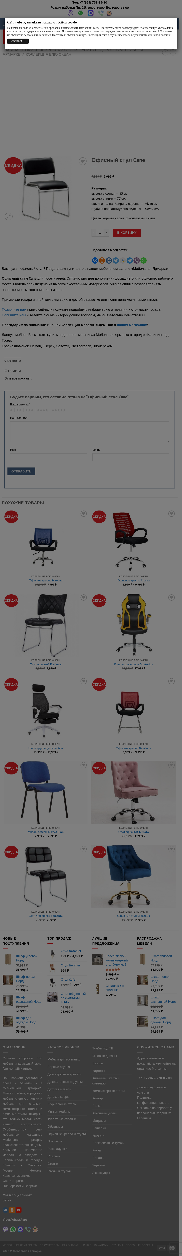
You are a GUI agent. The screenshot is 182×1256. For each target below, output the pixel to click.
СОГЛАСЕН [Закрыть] (17, 41)
